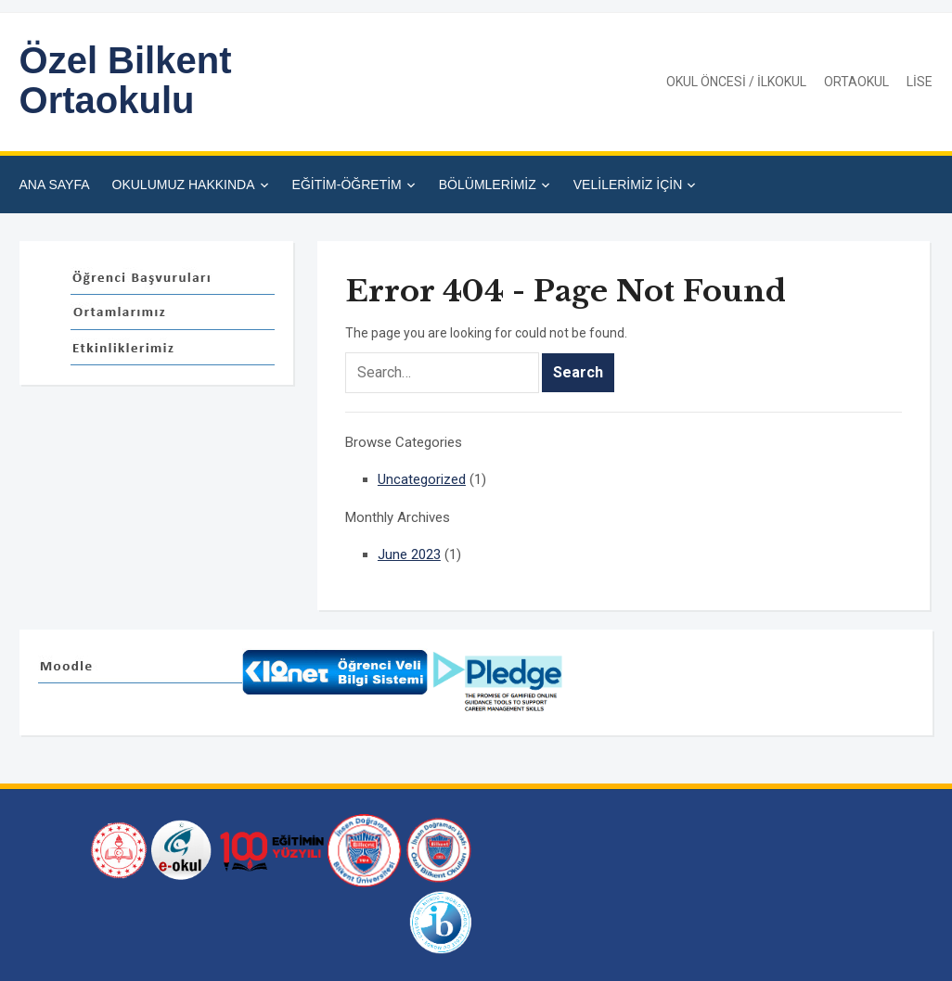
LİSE (920, 81)
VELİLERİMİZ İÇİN (627, 184)
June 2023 (409, 554)
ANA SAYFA (54, 184)
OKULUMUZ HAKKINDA (183, 184)
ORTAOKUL (856, 81)
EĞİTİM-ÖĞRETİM (347, 184)
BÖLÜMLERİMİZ (487, 184)
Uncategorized (422, 479)
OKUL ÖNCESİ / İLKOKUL (736, 81)
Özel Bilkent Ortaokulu (125, 80)
